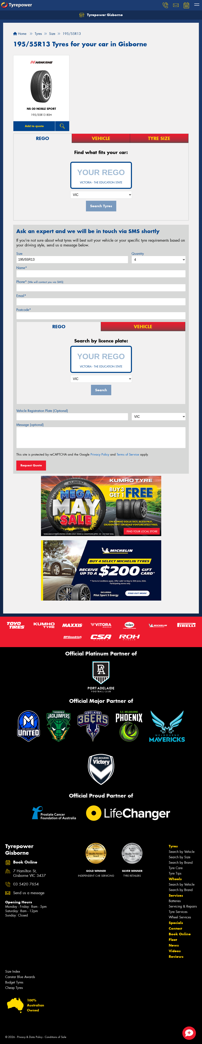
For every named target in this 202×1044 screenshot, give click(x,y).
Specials (176, 922)
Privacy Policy (100, 454)
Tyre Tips (175, 873)
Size (19, 253)
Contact (175, 928)
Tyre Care (176, 868)
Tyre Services (178, 912)
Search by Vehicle (181, 852)
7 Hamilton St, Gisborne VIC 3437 (29, 873)
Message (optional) (30, 425)
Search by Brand (181, 862)
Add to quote (34, 126)
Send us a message (28, 893)
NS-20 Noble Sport (41, 109)
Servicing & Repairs (183, 906)
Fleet (173, 939)
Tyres (173, 846)
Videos (175, 951)
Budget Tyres (14, 982)
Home (19, 34)
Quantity (138, 253)
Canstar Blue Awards (20, 977)
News (174, 945)
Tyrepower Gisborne (101, 15)
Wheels (175, 879)
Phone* (39, 282)
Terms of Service (128, 454)
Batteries (175, 901)
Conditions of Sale (55, 1037)
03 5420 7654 (26, 884)
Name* (21, 268)
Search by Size (179, 857)
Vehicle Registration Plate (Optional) (42, 411)
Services (176, 895)
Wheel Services (180, 917)
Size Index (12, 971)
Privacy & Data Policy (29, 1037)
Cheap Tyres (14, 988)
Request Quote (31, 465)
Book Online (180, 934)
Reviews (176, 956)
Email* (21, 296)
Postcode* (23, 310)
